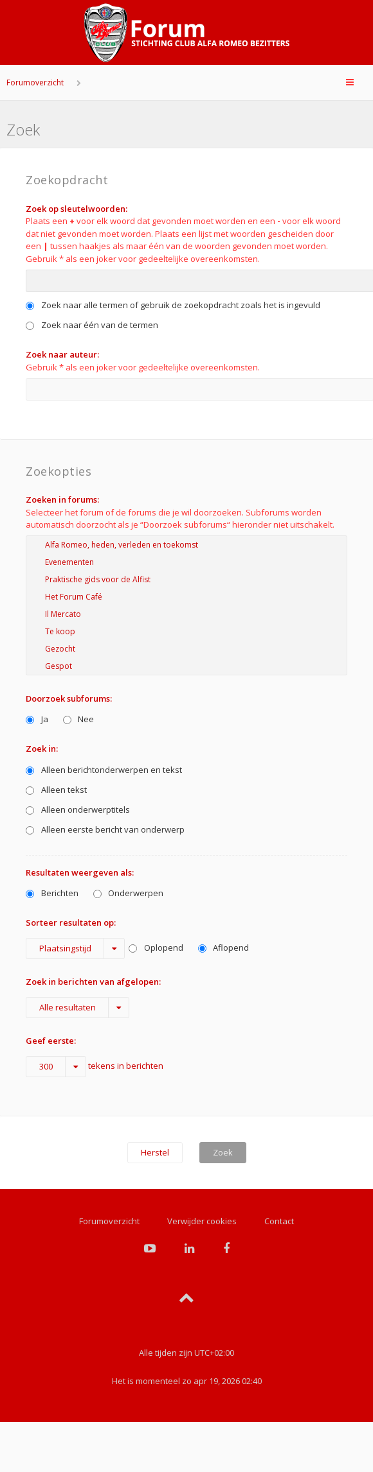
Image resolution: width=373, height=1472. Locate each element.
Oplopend (156, 947)
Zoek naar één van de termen (92, 325)
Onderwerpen (128, 893)
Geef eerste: (51, 1040)
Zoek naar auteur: (62, 354)
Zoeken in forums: (62, 499)
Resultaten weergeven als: (80, 872)
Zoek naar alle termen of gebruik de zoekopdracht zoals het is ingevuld (173, 305)
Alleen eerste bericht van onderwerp (105, 829)
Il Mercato (186, 614)
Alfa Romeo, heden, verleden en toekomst (186, 544)
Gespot (186, 666)
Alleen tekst (56, 789)
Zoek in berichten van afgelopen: (93, 981)
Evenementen (186, 562)
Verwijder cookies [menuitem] (202, 1221)
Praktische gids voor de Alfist (186, 579)
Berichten (52, 893)
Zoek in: (42, 748)
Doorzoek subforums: (69, 698)
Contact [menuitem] (279, 1221)
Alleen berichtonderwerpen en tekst (104, 769)
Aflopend (224, 947)
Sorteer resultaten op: (71, 922)
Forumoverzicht (35, 82)
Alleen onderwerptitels (78, 809)
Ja (37, 719)
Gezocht (186, 648)
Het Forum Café (186, 596)
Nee (79, 719)
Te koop (186, 631)
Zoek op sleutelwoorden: (76, 208)
